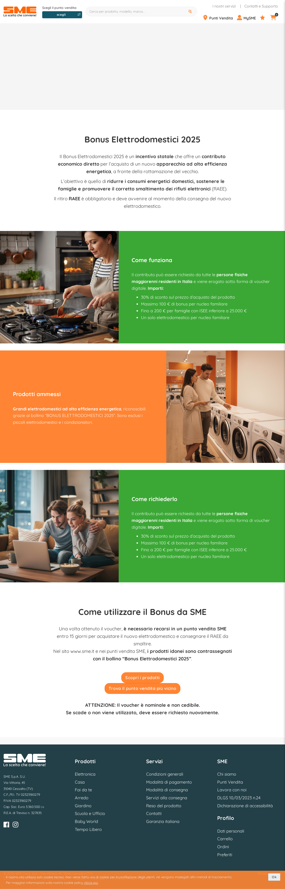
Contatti (154, 813)
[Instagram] (15, 825)
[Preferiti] (264, 18)
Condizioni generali (164, 774)
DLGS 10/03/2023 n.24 (238, 797)
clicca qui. (91, 883)
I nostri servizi (224, 6)
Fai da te (83, 789)
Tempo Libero (88, 829)
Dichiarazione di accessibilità (245, 805)
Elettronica (85, 774)
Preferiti (224, 854)
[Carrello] (275, 18)
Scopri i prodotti (142, 677)
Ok (274, 877)
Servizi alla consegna (166, 797)
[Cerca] (190, 11)
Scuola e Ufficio (90, 813)
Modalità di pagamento (169, 782)
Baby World (86, 821)
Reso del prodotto (163, 805)
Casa (80, 782)
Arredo (81, 797)
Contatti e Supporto (261, 6)
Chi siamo (226, 774)
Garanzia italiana (162, 821)
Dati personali (230, 831)
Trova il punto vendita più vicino (142, 688)
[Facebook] (6, 825)
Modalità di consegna (167, 789)
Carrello (225, 838)
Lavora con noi (232, 789)
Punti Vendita (230, 782)
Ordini (223, 846)
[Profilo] (247, 18)
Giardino (83, 805)
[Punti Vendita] (219, 18)
